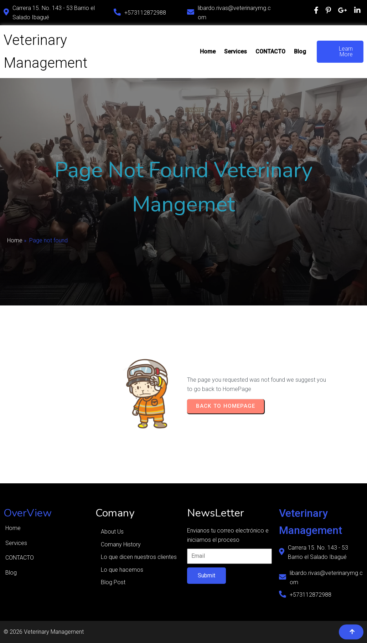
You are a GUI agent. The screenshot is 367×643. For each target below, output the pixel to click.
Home (14, 240)
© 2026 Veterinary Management (44, 631)
